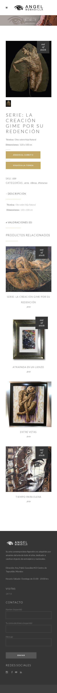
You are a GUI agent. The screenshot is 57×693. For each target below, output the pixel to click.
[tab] (28, 193)
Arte (26, 183)
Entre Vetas (28, 432)
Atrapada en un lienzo (28, 367)
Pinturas (42, 183)
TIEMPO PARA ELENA (28, 496)
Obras (33, 183)
